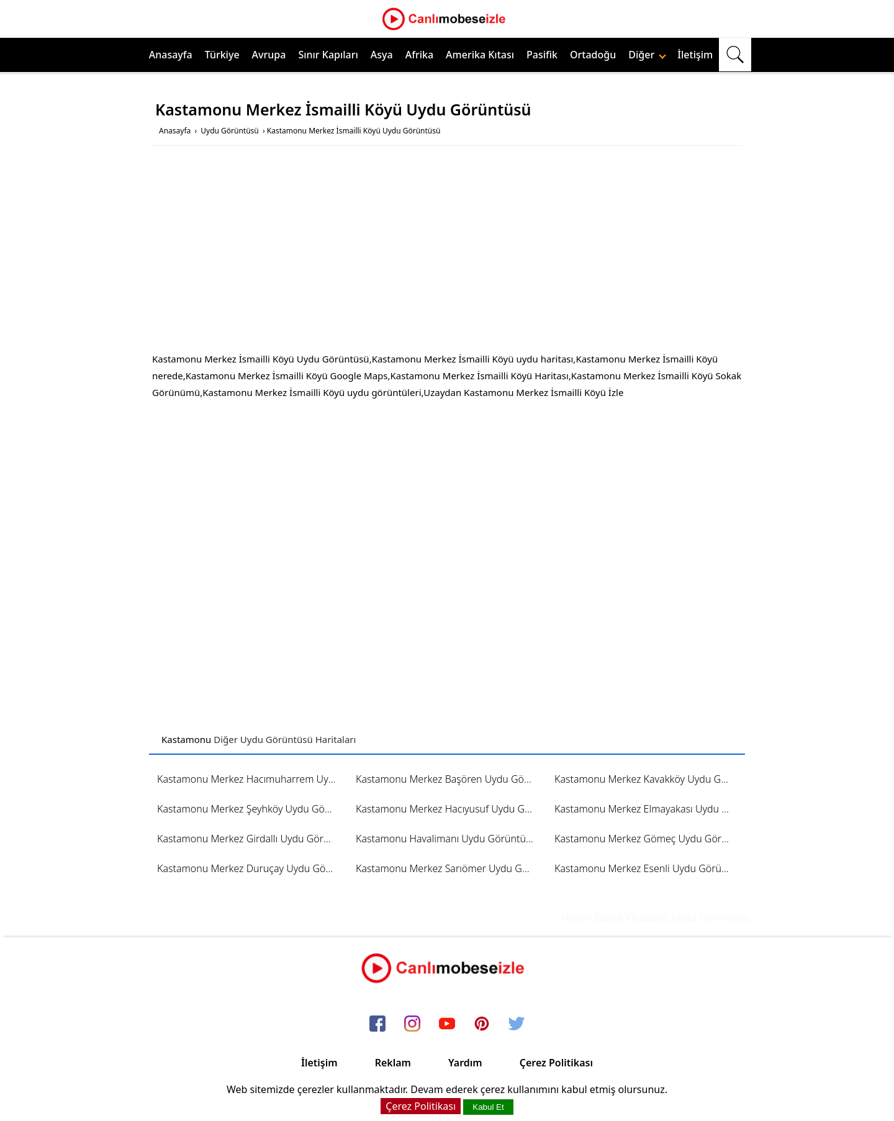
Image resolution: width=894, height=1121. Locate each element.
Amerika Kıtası (480, 54)
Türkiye (222, 54)
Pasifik (542, 54)
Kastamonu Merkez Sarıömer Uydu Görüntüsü (449, 868)
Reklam (393, 1062)
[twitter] (516, 1024)
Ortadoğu (593, 54)
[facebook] (377, 1024)
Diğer (647, 54)
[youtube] (447, 1024)
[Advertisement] (447, 251)
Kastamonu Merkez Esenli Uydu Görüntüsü (647, 868)
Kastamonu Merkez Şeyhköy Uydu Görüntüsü (250, 809)
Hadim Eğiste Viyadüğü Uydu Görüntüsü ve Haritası (689, 917)
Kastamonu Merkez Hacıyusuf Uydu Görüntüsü (449, 809)
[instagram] (412, 1024)
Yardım (465, 1062)
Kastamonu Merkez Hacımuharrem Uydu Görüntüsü (250, 779)
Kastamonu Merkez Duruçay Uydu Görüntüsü (250, 868)
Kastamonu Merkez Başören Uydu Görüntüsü (449, 779)
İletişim (695, 54)
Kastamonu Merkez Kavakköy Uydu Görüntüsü (647, 779)
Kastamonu (186, 739)
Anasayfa (170, 54)
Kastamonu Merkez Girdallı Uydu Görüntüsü (250, 838)
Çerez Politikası (556, 1062)
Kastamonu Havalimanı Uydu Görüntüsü (446, 838)
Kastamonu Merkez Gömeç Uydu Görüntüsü (647, 838)
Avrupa (269, 54)
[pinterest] (482, 1024)
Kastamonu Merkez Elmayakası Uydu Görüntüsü (647, 809)
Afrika (419, 54)
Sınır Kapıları (328, 54)
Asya (382, 54)
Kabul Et (487, 1107)
